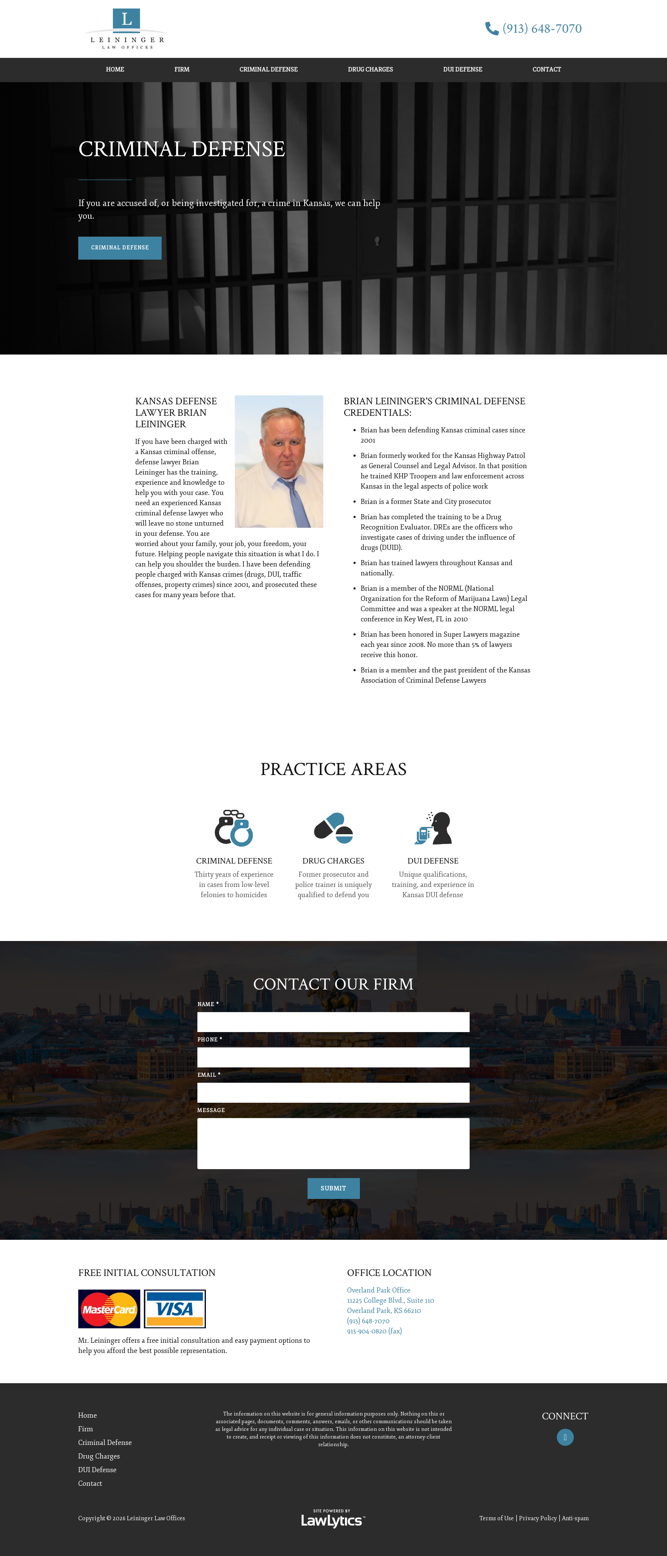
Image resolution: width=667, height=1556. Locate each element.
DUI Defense (462, 69)
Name (208, 1004)
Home (115, 69)
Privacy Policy (538, 1518)
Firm (181, 69)
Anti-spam (575, 1518)
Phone (209, 1040)
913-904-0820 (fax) (374, 1331)
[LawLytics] (333, 1519)
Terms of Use (496, 1518)
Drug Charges (370, 69)
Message (211, 1110)
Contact (547, 69)
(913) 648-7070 (542, 29)
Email (209, 1075)
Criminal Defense (268, 69)
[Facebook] (565, 1437)
